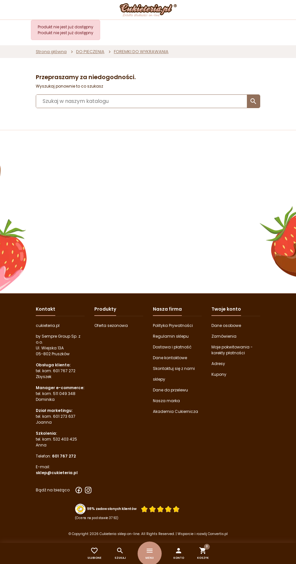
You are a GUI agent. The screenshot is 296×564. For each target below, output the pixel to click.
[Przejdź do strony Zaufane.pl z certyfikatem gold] (80, 508)
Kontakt (45, 309)
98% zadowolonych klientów (112, 508)
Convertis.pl (218, 533)
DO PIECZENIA (90, 52)
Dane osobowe (226, 325)
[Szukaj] (148, 101)
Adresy (218, 363)
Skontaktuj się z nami (174, 368)
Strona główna (51, 52)
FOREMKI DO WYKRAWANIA (141, 52)
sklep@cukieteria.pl (57, 472)
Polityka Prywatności (173, 325)
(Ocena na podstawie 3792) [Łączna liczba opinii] (96, 517)
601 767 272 (64, 371)
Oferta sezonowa (111, 325)
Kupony (218, 374)
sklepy (159, 379)
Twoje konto (226, 309)
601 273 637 (64, 416)
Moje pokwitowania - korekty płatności (232, 350)
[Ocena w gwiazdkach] (160, 509)
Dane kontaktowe (170, 357)
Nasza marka (166, 400)
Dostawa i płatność (172, 347)
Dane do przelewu (170, 390)
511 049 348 (64, 393)
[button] (178, 553)
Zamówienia (223, 336)
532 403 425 (65, 439)
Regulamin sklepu (171, 336)
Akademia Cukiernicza (175, 411)
